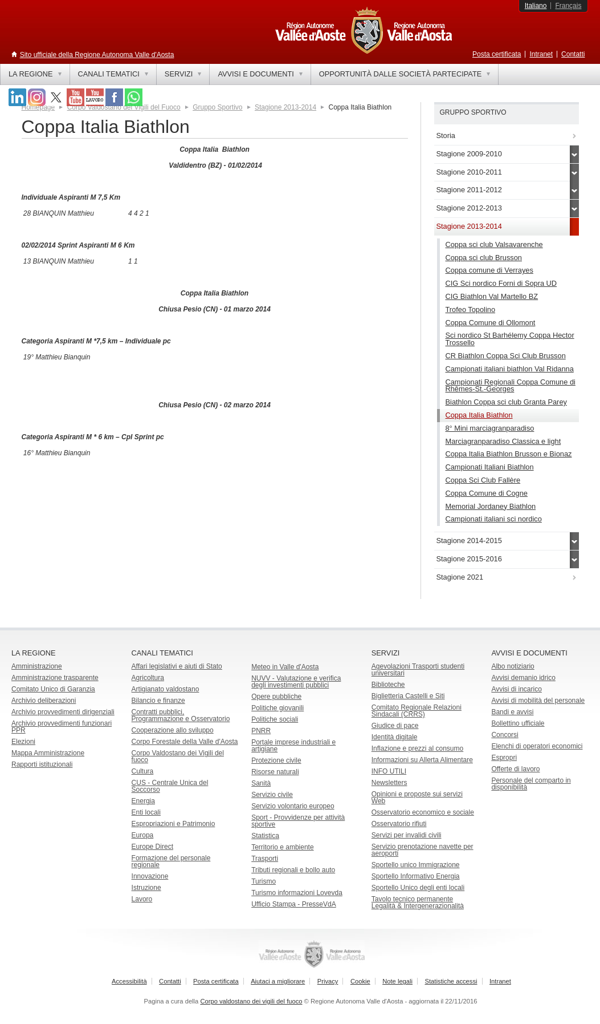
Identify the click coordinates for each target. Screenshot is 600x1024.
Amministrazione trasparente (55, 678)
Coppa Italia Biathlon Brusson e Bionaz (509, 454)
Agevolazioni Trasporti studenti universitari (418, 669)
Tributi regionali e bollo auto (293, 870)
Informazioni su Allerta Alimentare (422, 760)
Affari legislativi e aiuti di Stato (177, 666)
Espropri (504, 758)
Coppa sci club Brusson (484, 257)
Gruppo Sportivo (217, 107)
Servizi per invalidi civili (407, 835)
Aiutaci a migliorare (278, 981)
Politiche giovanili (277, 708)
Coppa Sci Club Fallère (483, 480)
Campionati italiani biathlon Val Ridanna (510, 369)
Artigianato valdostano (165, 689)
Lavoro (142, 899)
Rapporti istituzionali (41, 764)
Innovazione (150, 876)
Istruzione (146, 888)
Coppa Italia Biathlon (479, 415)
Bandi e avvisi (512, 712)
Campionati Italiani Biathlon (490, 467)
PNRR (261, 731)
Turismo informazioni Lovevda (296, 893)
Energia (143, 801)
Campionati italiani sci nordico (494, 519)
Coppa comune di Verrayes (489, 270)
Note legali (397, 981)
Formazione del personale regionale (171, 861)
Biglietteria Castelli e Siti (408, 696)
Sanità (261, 783)
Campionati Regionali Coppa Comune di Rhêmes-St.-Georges (510, 386)
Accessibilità (129, 981)
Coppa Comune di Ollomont (491, 322)
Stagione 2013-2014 (285, 107)
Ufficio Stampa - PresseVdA (293, 904)
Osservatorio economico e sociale (423, 812)
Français (568, 6)
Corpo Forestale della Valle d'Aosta (185, 742)
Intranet (541, 54)
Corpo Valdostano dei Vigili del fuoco (178, 756)
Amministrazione (36, 666)
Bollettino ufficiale (517, 723)
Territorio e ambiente (282, 847)
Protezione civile (276, 760)
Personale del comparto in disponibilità (530, 783)
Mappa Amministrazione (47, 753)
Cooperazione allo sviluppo (173, 730)
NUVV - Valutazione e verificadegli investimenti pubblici (296, 681)
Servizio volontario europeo (292, 806)
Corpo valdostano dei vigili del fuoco (251, 1001)
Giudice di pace (395, 726)
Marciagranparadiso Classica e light (503, 441)
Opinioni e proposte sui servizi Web (417, 797)
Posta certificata (496, 54)
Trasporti (264, 859)
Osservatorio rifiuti (399, 824)
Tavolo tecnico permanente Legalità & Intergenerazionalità (418, 902)
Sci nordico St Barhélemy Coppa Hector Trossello (510, 339)
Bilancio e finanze (158, 701)
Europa (143, 835)
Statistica (265, 836)
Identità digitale (395, 737)
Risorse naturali (275, 772)
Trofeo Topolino (471, 309)
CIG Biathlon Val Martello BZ (492, 296)
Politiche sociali (274, 719)
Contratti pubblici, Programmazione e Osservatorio (181, 715)
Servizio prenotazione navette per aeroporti (423, 850)
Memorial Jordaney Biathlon (491, 506)
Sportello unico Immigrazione (416, 865)
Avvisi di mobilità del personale (538, 701)
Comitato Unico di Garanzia (53, 689)
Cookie (360, 981)
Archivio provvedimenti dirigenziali (63, 712)
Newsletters (389, 783)
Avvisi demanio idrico (523, 678)
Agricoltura (148, 678)
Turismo (263, 881)
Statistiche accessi (451, 981)
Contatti (573, 54)
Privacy (327, 981)
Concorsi (504, 735)
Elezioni (23, 742)
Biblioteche (388, 685)
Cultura (143, 771)
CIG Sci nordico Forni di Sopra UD (501, 283)
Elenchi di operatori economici (536, 746)
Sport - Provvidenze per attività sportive (298, 820)
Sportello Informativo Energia (416, 876)
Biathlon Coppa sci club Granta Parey (506, 402)
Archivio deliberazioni (43, 701)
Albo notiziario (512, 666)
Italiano (536, 6)
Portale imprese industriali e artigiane (293, 745)
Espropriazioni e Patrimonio (173, 824)
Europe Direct (152, 847)
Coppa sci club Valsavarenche (494, 244)
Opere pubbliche (276, 697)
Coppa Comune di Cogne (487, 493)
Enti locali (146, 812)
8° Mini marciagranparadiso (490, 428)
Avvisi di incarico (516, 689)
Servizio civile (272, 795)
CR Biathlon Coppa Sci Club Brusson (506, 355)
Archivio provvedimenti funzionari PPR (61, 726)
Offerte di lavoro (515, 769)
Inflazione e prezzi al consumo (417, 748)
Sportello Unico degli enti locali (418, 888)
